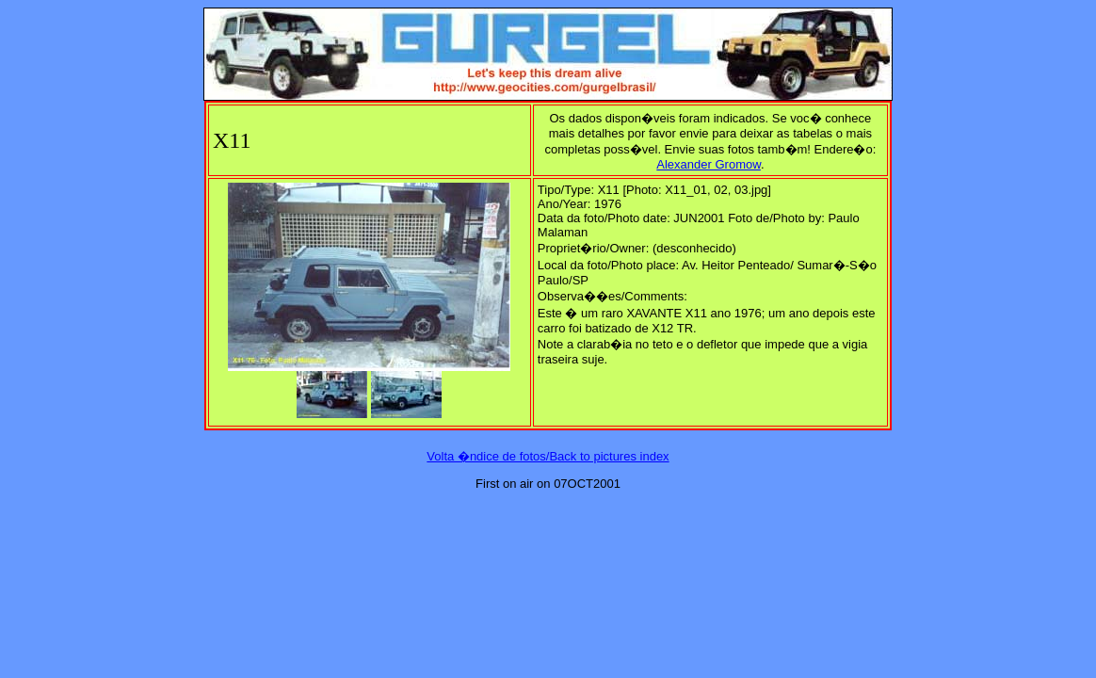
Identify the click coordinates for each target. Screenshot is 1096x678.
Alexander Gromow (708, 164)
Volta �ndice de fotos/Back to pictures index (548, 456)
